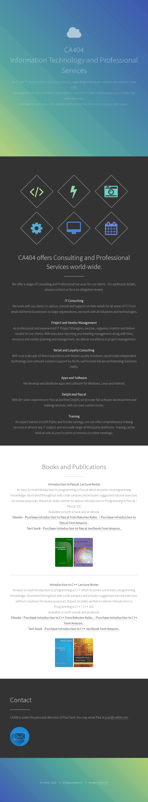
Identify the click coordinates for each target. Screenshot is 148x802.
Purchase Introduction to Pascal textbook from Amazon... (82, 528)
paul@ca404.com (116, 717)
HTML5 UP (102, 782)
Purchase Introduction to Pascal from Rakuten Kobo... (62, 517)
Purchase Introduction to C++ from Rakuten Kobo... (59, 618)
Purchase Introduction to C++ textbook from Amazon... (82, 629)
